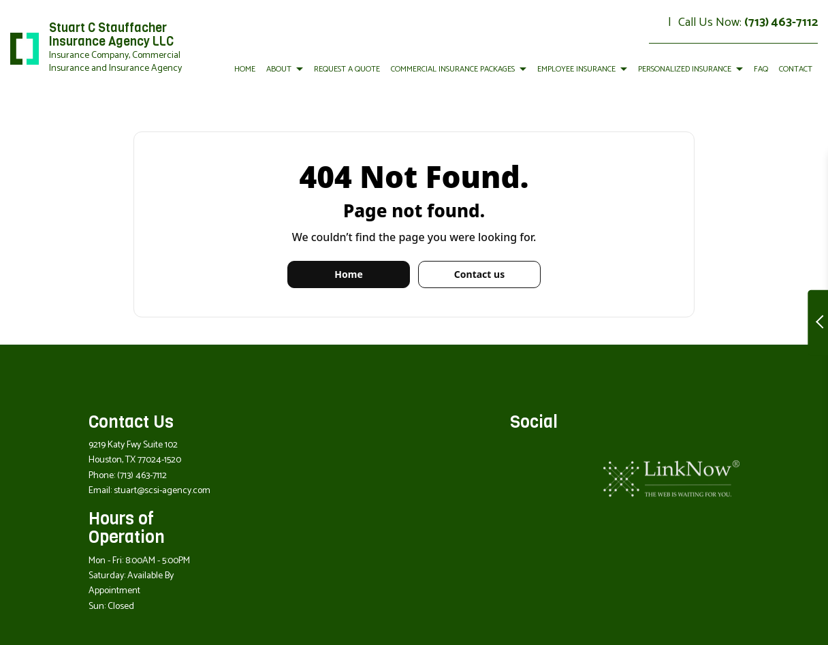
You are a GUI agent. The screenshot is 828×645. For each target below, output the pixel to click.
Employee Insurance (576, 69)
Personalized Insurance (684, 69)
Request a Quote (347, 69)
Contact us (479, 274)
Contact (795, 69)
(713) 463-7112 (781, 22)
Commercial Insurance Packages (453, 69)
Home (244, 69)
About (278, 69)
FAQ (761, 69)
